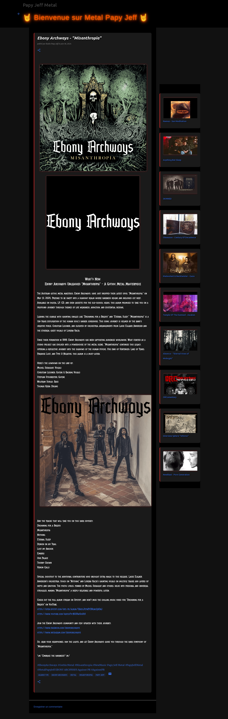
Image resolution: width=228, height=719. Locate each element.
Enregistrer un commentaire (48, 706)
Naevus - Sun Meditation (174, 121)
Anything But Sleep (172, 160)
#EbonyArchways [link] (47, 665)
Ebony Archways (59, 675)
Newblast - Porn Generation (176, 475)
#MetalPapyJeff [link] (46, 669)
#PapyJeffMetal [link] (134, 665)
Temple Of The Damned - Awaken (179, 315)
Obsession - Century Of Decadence (179, 237)
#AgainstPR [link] (98, 669)
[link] (58, 627)
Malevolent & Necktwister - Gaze (179, 276)
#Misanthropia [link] (83, 665)
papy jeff (100, 675)
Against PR (43, 675)
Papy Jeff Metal (40, 5)
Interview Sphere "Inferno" (176, 436)
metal (73, 675)
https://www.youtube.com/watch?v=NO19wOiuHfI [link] (61, 614)
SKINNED (167, 199)
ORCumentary (169, 397)
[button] (39, 50)
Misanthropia (86, 675)
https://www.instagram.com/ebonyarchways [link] (59, 632)
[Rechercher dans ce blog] (196, 13)
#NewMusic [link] (100, 665)
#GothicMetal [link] (66, 665)
